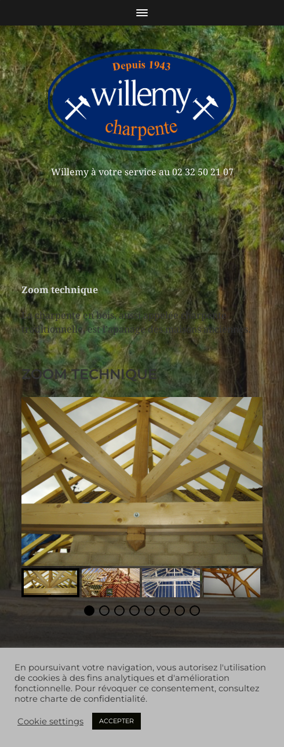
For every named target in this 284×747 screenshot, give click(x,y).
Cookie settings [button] (50, 721)
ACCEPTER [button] (116, 721)
